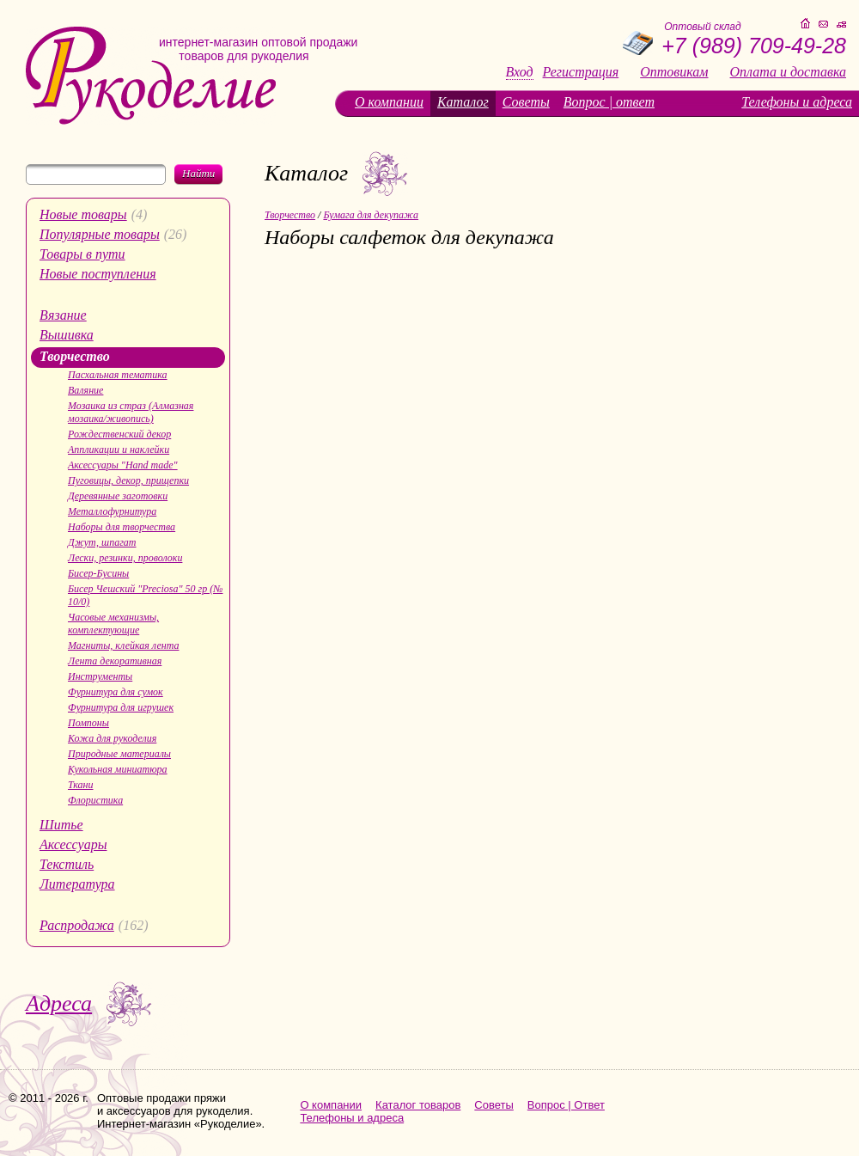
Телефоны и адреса (796, 102)
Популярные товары (100, 234)
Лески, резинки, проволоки (125, 558)
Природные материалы (119, 754)
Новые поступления (98, 273)
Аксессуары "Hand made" (123, 465)
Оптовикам (674, 72)
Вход (519, 72)
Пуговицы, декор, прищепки (128, 480)
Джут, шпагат (102, 542)
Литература (77, 884)
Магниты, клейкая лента (123, 645)
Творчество (75, 356)
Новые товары (83, 214)
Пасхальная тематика (118, 375)
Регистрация (581, 72)
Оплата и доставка (788, 72)
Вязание (63, 315)
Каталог (463, 102)
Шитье (61, 824)
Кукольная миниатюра (118, 769)
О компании (389, 102)
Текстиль (67, 864)
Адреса (59, 1003)
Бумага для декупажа (370, 215)
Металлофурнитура (112, 511)
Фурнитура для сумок (115, 692)
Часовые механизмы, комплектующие (113, 623)
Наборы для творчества (121, 527)
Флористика (95, 800)
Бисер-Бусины (98, 573)
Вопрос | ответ (609, 102)
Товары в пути (82, 254)
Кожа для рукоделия (112, 738)
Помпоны (88, 723)
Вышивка (67, 334)
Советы (526, 102)
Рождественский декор (119, 434)
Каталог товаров (417, 1104)
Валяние (85, 390)
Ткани (81, 785)
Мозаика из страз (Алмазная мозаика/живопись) (130, 412)
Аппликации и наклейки (118, 449)
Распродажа (77, 925)
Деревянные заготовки (118, 496)
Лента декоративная (114, 661)
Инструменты (100, 676)
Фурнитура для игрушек (121, 707)
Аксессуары (73, 844)
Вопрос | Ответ (566, 1104)
